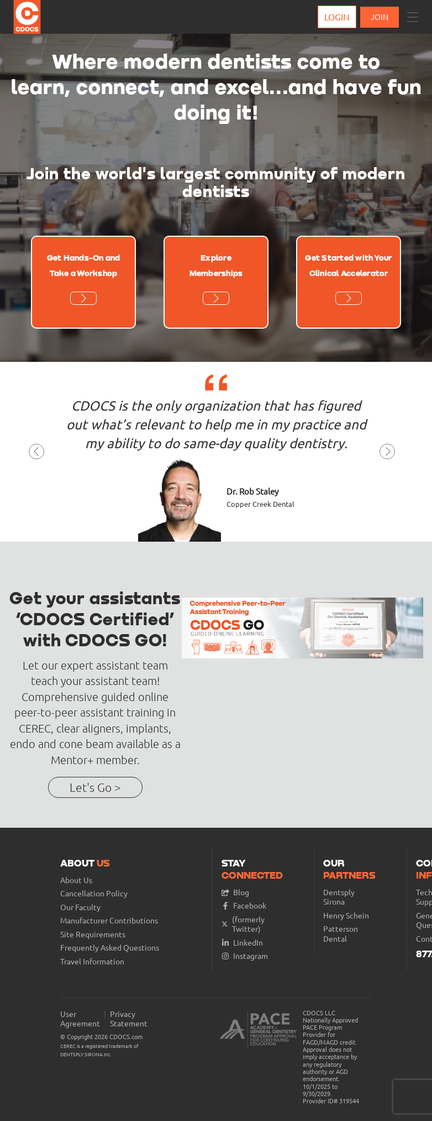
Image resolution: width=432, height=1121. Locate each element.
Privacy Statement (128, 1019)
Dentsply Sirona (339, 897)
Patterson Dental (340, 933)
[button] (412, 17)
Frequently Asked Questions (109, 947)
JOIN (379, 17)
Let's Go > (95, 787)
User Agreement (80, 1019)
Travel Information (92, 961)
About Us (76, 880)
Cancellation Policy (94, 893)
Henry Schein (346, 915)
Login (337, 16)
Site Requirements (92, 934)
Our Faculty (80, 907)
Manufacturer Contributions (109, 920)
